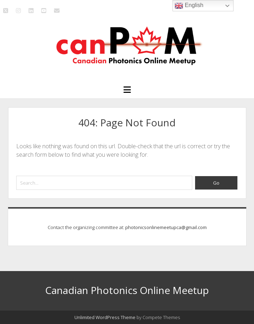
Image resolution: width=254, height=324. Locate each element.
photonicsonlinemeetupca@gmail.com (166, 227)
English (189, 5)
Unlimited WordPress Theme (104, 317)
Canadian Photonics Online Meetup (127, 290)
